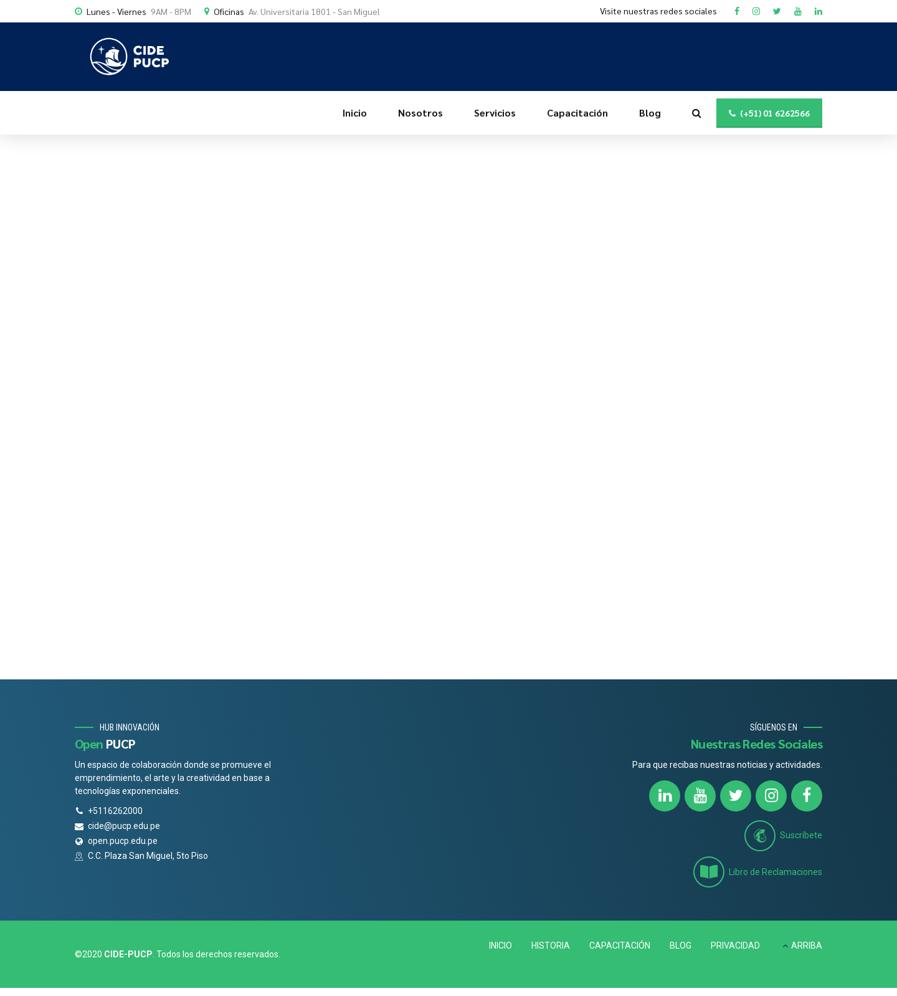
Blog (650, 112)
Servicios (495, 112)
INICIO (500, 946)
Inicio (355, 112)
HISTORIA (550, 946)
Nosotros (420, 112)
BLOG (680, 946)
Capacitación (577, 112)
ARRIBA (806, 946)
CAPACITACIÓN (619, 946)
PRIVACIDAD (735, 946)
